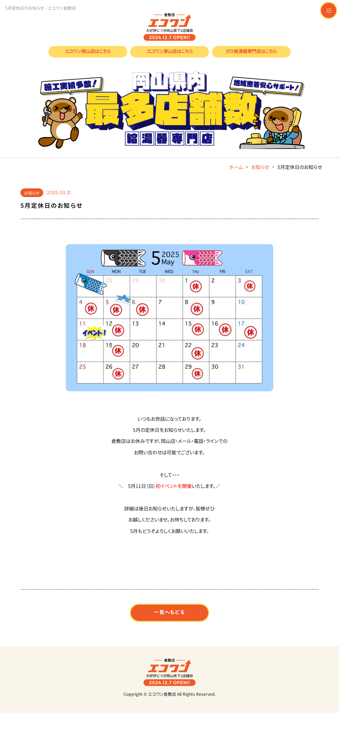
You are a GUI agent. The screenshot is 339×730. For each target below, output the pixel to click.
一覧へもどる (169, 611)
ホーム (236, 166)
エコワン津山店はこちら (170, 51)
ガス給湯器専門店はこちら (251, 51)
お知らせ (260, 166)
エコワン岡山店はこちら (88, 51)
